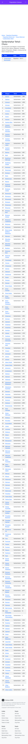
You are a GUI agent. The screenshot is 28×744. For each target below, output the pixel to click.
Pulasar (7, 544)
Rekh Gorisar (8, 608)
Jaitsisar (7, 359)
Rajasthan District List (8, 37)
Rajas (6, 556)
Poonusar (7, 541)
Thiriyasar (7, 670)
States (3, 716)
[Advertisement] (14, 20)
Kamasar (7, 391)
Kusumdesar (8, 423)
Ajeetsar (7, 99)
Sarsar (7, 634)
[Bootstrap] (7, 700)
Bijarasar (7, 236)
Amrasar (7, 105)
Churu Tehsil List (20, 37)
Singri (6, 656)
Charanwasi (8, 260)
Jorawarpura (8, 371)
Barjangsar (8, 170)
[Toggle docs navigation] (2, 2)
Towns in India (5, 722)
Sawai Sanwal (8, 647)
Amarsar (7, 102)
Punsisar (7, 547)
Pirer (6, 538)
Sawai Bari (8, 642)
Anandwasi (8, 108)
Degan (7, 277)
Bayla (6, 176)
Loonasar (7, 429)
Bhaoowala (8, 199)
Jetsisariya (7, 368)
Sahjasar (7, 628)
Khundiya (7, 420)
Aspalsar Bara (8, 122)
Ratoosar (7, 605)
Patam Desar (8, 496)
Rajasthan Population (11, 35)
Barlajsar (7, 173)
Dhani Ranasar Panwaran (7, 302)
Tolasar (7, 673)
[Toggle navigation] (25, 2)
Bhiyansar (7, 208)
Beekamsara (8, 178)
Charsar (7, 263)
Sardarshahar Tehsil (8, 38)
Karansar (7, 400)
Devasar (7, 283)
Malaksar (7, 432)
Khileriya (7, 417)
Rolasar (7, 620)
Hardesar (7, 336)
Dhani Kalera (8, 293)
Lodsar (7, 426)
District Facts (18, 718)
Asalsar (7, 113)
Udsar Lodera (8, 689)
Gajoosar (7, 322)
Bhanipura (8, 196)
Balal (6, 155)
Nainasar (7, 482)
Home (3, 35)
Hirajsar (7, 351)
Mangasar (7, 443)
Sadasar (7, 626)
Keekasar (7, 403)
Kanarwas (7, 394)
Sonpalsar (7, 664)
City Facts (17, 722)
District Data (5, 718)
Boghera (7, 248)
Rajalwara (7, 553)
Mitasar (7, 476)
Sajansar (7, 631)
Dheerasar (8, 316)
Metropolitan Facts (20, 720)
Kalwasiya (7, 379)
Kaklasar (7, 374)
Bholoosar (8, 227)
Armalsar (7, 111)
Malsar (7, 435)
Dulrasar (7, 319)
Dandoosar (8, 274)
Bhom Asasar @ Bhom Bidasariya (8, 231)
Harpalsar (7, 348)
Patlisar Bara (8, 499)
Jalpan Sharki (8, 362)
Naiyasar (7, 488)
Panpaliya (7, 493)
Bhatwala (7, 202)
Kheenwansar (8, 406)
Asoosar (7, 119)
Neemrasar (8, 491)
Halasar (7, 333)
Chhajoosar (8, 266)
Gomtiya (7, 330)
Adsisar (7, 96)
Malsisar (7, 438)
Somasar (7, 662)
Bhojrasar (7, 224)
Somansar (7, 659)
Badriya (7, 152)
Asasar (7, 116)
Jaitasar (7, 356)
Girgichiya (7, 327)
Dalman (7, 268)
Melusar (7, 473)
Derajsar (7, 280)
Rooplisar (7, 623)
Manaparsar (8, 440)
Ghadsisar (7, 324)
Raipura (7, 550)
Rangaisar (7, 599)
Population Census (15, 2)
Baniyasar (7, 167)
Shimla (7, 653)
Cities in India (5, 720)
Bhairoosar (8, 193)
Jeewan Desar (8, 365)
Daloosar (7, 271)
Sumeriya (7, 667)
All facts (17, 713)
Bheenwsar (8, 205)
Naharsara (8, 479)
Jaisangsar (8, 354)
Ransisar (7, 602)
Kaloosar (7, 376)
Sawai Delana (8, 644)
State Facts (17, 716)
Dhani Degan (8, 286)
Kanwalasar (8, 397)
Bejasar (7, 181)
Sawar (6, 650)
